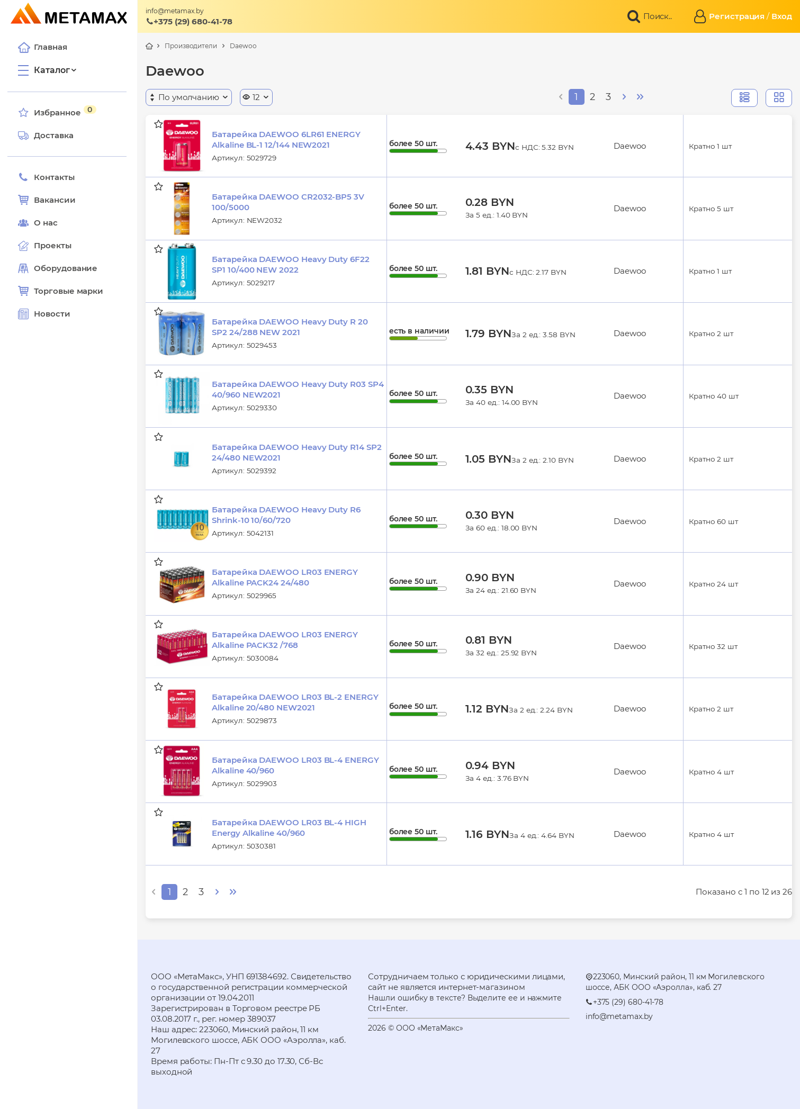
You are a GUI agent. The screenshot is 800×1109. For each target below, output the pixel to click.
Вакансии (49, 200)
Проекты (55, 245)
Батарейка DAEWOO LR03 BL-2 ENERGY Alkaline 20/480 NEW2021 (295, 702)
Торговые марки (63, 291)
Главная (45, 47)
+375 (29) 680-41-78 (189, 21)
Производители (191, 46)
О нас (41, 223)
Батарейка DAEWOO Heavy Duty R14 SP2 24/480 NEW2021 (296, 452)
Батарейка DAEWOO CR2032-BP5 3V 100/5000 (288, 202)
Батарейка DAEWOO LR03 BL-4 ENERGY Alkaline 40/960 (295, 765)
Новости (47, 314)
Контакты (49, 177)
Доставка (48, 135)
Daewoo (243, 46)
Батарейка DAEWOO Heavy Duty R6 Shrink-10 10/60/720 (286, 514)
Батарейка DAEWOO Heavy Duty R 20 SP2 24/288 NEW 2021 (290, 327)
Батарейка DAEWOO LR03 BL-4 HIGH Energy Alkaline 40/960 (289, 827)
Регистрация (737, 16)
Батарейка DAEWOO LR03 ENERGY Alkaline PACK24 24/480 (285, 577)
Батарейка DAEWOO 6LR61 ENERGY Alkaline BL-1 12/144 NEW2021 (286, 139)
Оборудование (69, 268)
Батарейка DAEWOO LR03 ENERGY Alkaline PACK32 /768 (285, 639)
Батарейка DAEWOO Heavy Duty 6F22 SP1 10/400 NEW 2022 (291, 264)
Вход (781, 16)
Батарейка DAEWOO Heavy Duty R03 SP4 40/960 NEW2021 (297, 389)
